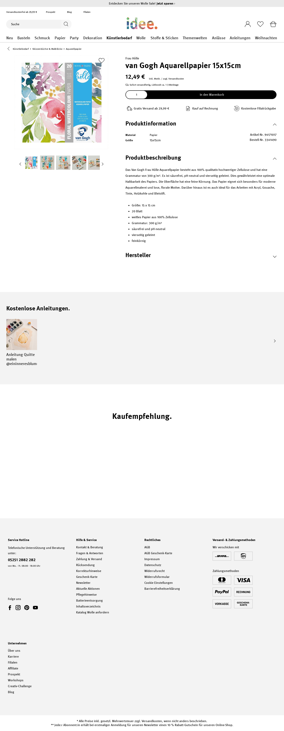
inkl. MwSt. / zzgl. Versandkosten (166, 79)
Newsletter (83, 583)
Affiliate (13, 668)
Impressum (152, 559)
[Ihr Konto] (246, 22)
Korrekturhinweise (88, 571)
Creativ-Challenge (20, 686)
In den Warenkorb (212, 95)
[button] (9, 49)
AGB (147, 547)
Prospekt (50, 12)
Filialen (87, 12)
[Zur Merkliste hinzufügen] (101, 61)
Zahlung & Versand (89, 559)
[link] (10, 607)
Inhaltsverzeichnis (88, 606)
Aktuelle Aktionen (88, 589)
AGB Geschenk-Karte (158, 553)
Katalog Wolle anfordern (92, 612)
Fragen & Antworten (89, 553)
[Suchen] (65, 24)
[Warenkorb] (272, 24)
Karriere (13, 656)
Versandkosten (152, 721)
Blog (69, 12)
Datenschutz (152, 565)
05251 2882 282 (22, 559)
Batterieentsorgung (89, 600)
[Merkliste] (259, 24)
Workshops (15, 680)
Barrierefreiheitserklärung (162, 589)
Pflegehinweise (86, 594)
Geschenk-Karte (86, 577)
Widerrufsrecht (154, 571)
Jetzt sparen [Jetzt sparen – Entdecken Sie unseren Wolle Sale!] (166, 3)
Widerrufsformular (157, 577)
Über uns (14, 651)
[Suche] (33, 24)
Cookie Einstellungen (158, 583)
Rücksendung (85, 565)
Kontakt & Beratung (89, 547)
